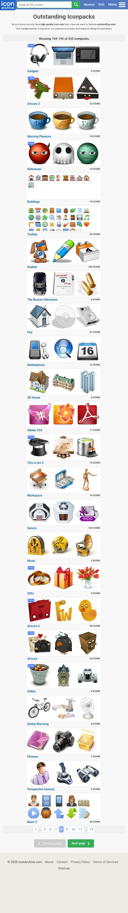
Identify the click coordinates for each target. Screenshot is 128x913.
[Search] (76, 4)
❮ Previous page (50, 843)
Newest (89, 4)
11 (80, 829)
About (49, 862)
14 (91, 829)
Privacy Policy (80, 862)
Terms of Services (105, 862)
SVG (101, 4)
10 (73, 829)
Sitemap (64, 868)
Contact (62, 862)
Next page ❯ (81, 843)
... (40, 829)
